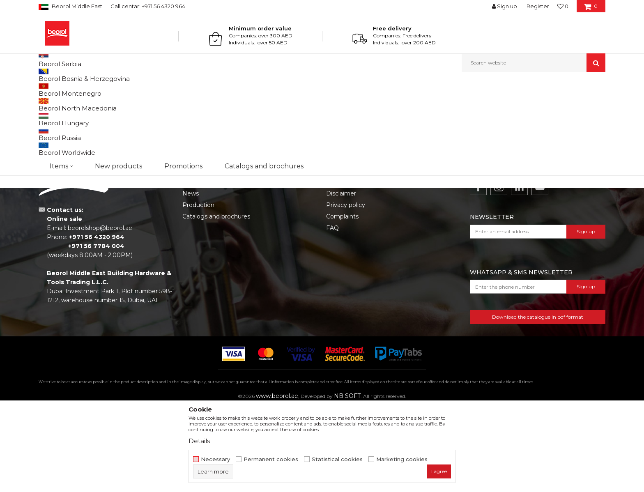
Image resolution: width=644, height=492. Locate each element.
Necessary (215, 459)
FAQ (332, 312)
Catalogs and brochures (216, 301)
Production (198, 289)
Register (538, 6)
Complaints (342, 301)
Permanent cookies (271, 459)
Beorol (46, 90)
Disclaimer (341, 278)
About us (195, 266)
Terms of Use (345, 266)
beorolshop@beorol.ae (100, 312)
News (190, 278)
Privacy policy (345, 289)
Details (199, 441)
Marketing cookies (402, 459)
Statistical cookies (337, 459)
